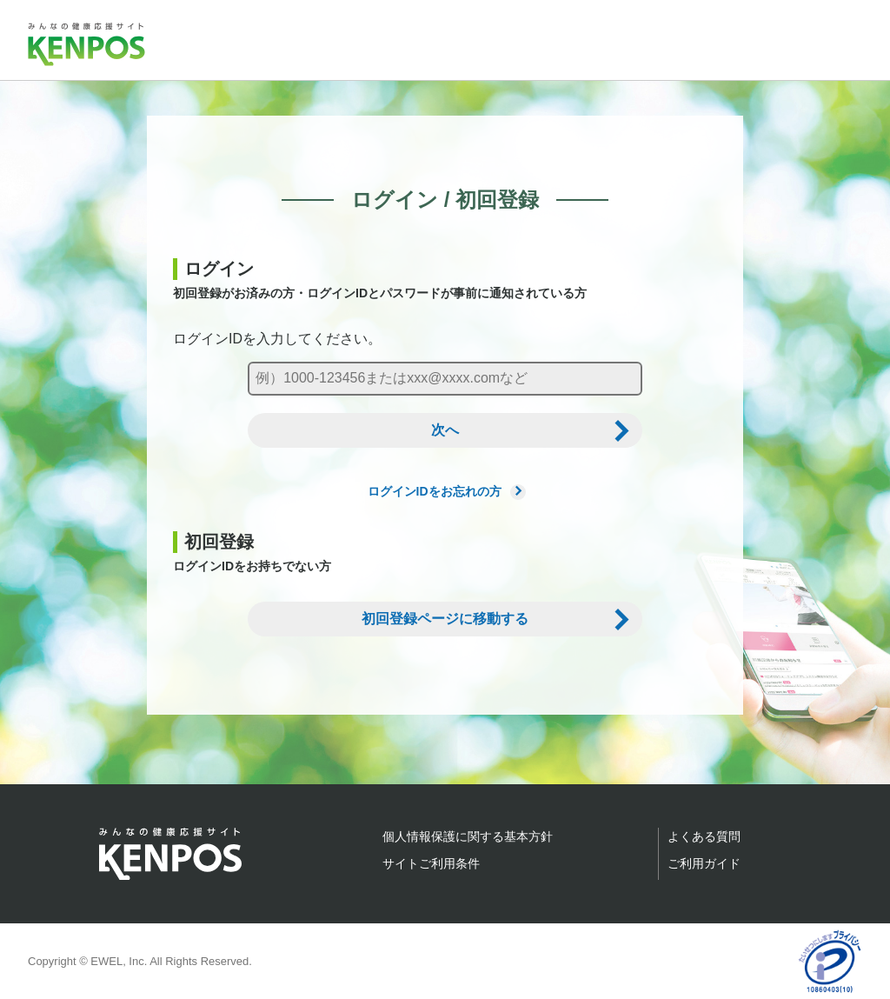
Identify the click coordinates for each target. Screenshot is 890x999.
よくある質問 (704, 836)
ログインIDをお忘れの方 (445, 491)
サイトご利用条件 (431, 863)
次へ (445, 430)
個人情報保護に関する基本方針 (467, 836)
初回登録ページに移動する (445, 618)
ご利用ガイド (704, 863)
